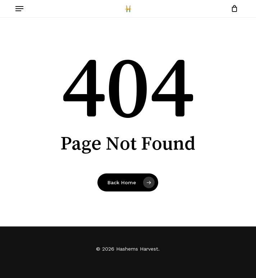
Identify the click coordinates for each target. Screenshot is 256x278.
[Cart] (232, 8)
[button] (19, 8)
